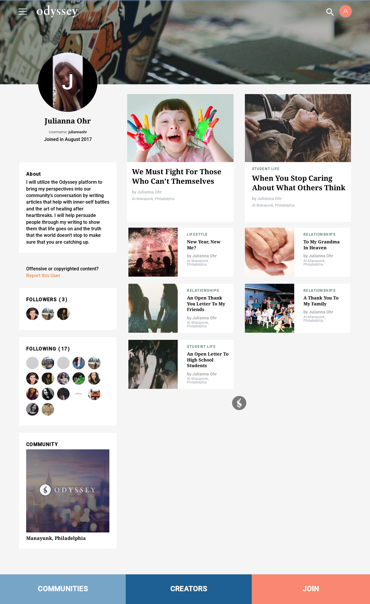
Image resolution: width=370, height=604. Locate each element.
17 (64, 349)
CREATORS (188, 589)
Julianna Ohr (149, 192)
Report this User (43, 275)
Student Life (266, 169)
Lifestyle (197, 234)
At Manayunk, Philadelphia (153, 199)
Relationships (319, 234)
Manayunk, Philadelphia (56, 538)
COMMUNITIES (63, 589)
